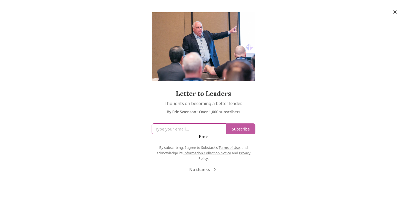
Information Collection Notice (207, 152)
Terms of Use (229, 147)
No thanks (203, 169)
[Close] (395, 12)
